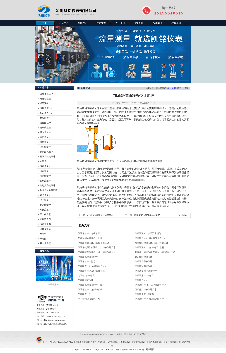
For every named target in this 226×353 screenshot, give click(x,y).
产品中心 (64, 23)
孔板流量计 (45, 180)
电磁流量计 (45, 142)
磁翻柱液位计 (46, 98)
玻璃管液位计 (46, 108)
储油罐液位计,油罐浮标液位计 (92, 266)
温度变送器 (45, 229)
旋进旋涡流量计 (47, 185)
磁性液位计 (45, 122)
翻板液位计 (45, 118)
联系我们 (176, 23)
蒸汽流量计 (45, 176)
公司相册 (138, 23)
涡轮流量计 (45, 147)
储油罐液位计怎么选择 (89, 233)
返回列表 (182, 215)
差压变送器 (45, 219)
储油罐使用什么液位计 (146, 271)
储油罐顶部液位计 (143, 266)
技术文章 (101, 23)
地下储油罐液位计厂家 (89, 299)
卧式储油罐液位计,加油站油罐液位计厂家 (155, 252)
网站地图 (150, 349)
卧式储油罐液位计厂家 (146, 289)
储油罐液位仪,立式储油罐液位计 (150, 285)
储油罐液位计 (141, 280)
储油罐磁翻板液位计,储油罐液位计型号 (97, 252)
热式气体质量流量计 (50, 190)
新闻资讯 (82, 23)
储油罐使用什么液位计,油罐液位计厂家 (97, 247)
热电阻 (43, 238)
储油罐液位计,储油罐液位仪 (91, 271)
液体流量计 (45, 166)
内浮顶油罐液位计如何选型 (100, 215)
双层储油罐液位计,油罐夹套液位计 (151, 243)
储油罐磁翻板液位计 (88, 257)
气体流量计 (45, 209)
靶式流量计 (45, 205)
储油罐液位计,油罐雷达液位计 (149, 299)
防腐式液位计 (46, 127)
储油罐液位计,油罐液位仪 (90, 289)
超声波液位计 (46, 113)
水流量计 (44, 161)
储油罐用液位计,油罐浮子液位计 (93, 243)
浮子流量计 (45, 200)
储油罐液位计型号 (86, 261)
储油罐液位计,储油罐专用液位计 (150, 238)
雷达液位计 (45, 137)
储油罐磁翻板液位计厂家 (90, 285)
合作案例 (157, 23)
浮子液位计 (45, 103)
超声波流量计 (46, 151)
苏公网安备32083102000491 (59, 342)
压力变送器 (45, 214)
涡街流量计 (45, 171)
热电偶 (43, 233)
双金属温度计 (46, 243)
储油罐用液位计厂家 (144, 294)
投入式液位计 (46, 132)
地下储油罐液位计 (86, 275)
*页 (45, 23)
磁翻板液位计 (46, 93)
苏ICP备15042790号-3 (135, 334)
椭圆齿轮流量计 (47, 156)
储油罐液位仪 (84, 294)
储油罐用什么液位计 (144, 275)
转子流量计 (45, 195)
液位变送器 (45, 224)
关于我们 (120, 23)
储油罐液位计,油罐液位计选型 (149, 247)
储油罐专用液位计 (143, 261)
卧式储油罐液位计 (143, 257)
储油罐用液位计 (85, 280)
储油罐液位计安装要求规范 (147, 215)
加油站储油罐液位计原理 (90, 238)
